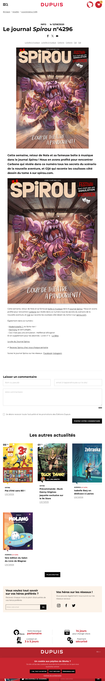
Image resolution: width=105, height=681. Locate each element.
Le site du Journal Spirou (18, 347)
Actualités (15, 12)
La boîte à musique (32, 43)
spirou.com (81, 320)
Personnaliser (68, 671)
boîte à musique (55, 314)
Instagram (57, 358)
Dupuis (52, 4)
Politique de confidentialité (52, 675)
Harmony (13, 335)
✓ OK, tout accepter (39, 671)
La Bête (55, 341)
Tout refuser (54, 671)
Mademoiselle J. (16, 332)
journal (76, 314)
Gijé (75, 43)
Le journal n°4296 (29, 12)
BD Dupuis (6, 12)
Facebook (47, 358)
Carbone (61, 43)
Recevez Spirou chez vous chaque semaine (29, 353)
